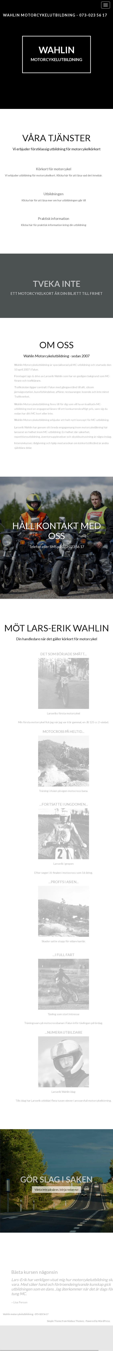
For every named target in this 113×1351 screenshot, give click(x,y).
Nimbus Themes (75, 1321)
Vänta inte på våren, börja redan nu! (56, 1190)
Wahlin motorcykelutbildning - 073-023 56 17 (55, 15)
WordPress (104, 1321)
